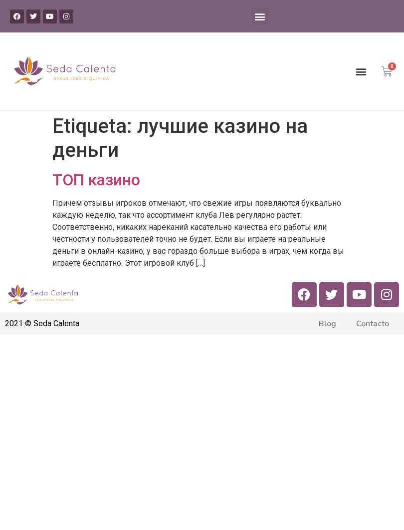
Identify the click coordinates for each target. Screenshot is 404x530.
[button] (259, 16)
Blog (327, 324)
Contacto (372, 324)
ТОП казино (96, 179)
